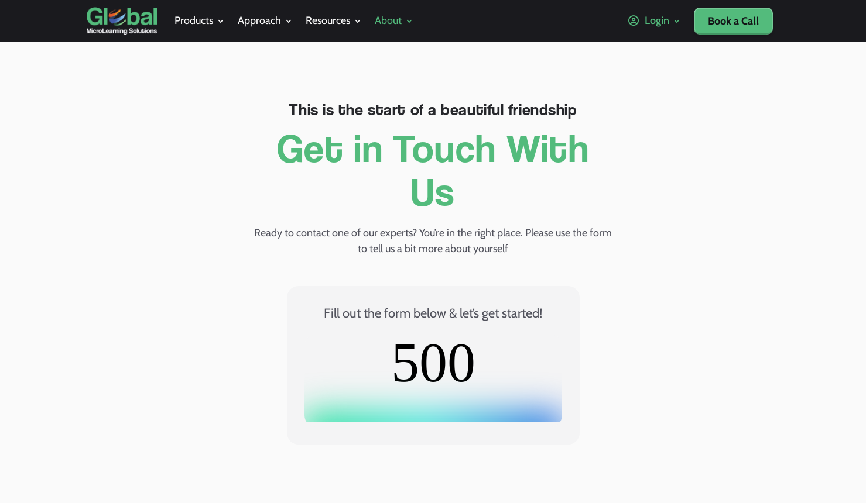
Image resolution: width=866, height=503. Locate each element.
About (388, 20)
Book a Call (733, 21)
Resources (328, 20)
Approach (259, 20)
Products (193, 20)
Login (648, 20)
